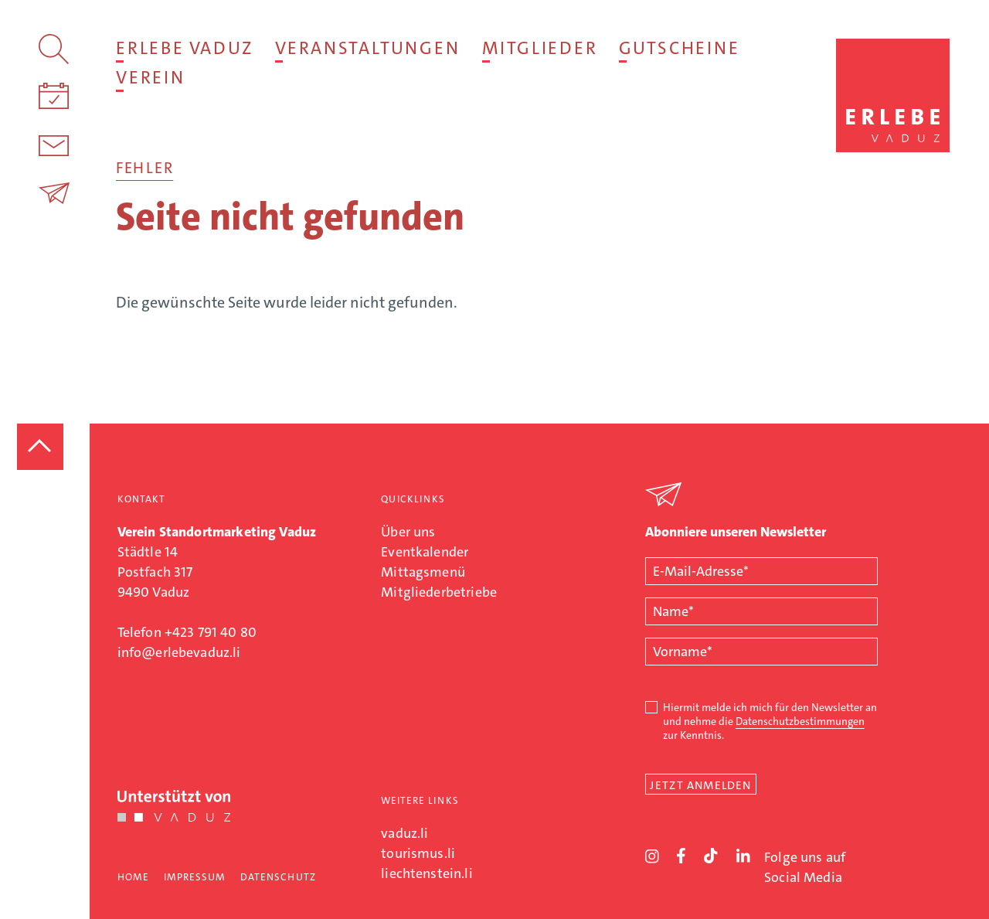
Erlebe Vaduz (184, 48)
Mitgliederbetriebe (439, 592)
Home (133, 876)
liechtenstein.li (426, 873)
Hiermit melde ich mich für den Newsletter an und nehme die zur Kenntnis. (770, 721)
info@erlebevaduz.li (179, 652)
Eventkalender (424, 552)
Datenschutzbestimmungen (800, 721)
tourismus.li (418, 853)
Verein (150, 77)
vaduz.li (404, 833)
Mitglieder (539, 48)
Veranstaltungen (367, 48)
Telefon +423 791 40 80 (187, 632)
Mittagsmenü (423, 572)
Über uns (408, 531)
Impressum (195, 876)
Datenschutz (278, 876)
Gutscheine (679, 48)
